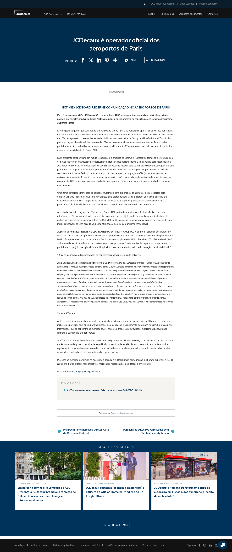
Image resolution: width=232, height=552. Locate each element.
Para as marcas (76, 13)
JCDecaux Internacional (163, 3)
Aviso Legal (19, 545)
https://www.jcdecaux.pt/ (89, 371)
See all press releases (116, 528)
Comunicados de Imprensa (122, 413)
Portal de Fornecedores (153, 545)
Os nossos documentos (190, 13)
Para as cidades (52, 13)
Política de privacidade (64, 545)
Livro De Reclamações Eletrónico (121, 545)
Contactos (212, 13)
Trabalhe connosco (208, 3)
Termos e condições (90, 545)
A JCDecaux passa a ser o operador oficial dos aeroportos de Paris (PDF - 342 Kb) (104, 390)
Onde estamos (187, 3)
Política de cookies (39, 545)
